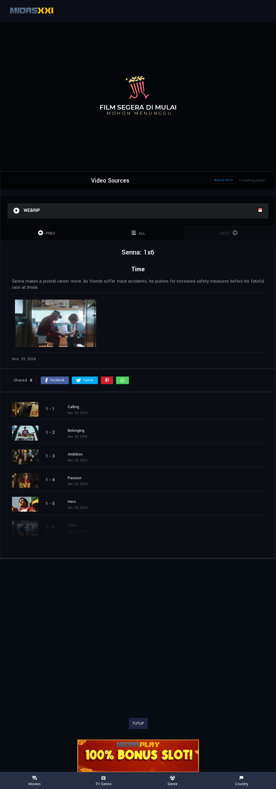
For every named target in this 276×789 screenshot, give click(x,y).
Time (72, 525)
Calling (73, 407)
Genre (172, 781)
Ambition (75, 454)
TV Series (103, 781)
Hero (72, 501)
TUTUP (138, 723)
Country (241, 781)
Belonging (76, 430)
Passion (74, 478)
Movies (34, 781)
